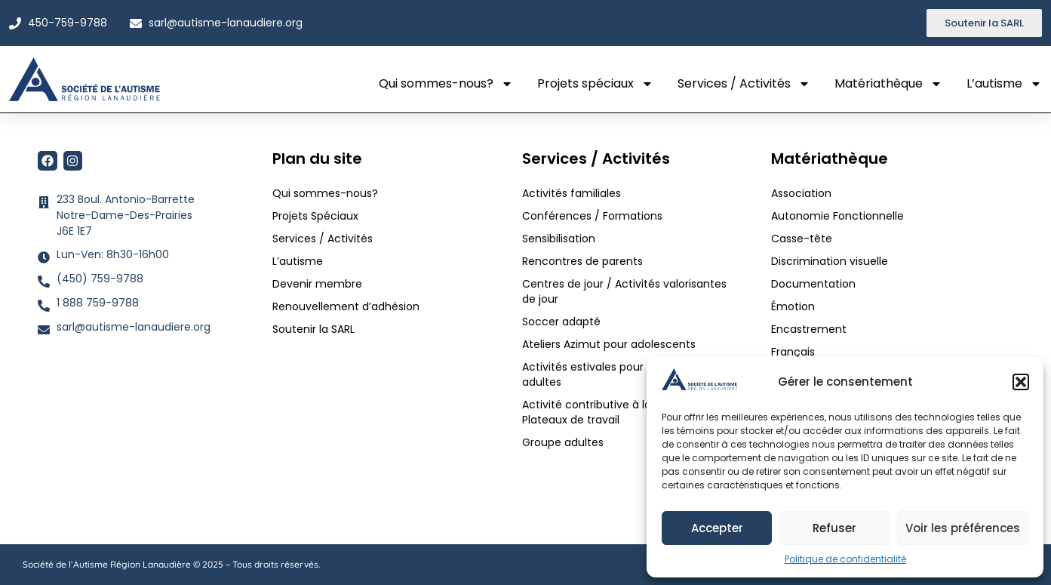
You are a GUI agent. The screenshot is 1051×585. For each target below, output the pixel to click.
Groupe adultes (563, 442)
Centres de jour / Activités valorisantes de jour (624, 291)
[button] (1020, 381)
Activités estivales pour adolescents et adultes (624, 374)
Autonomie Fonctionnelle (837, 215)
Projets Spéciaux (315, 215)
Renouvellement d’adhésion (345, 306)
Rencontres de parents (582, 261)
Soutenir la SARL (313, 329)
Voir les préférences (962, 528)
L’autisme (1004, 83)
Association (801, 193)
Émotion (793, 306)
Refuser (834, 528)
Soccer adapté (563, 321)
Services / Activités (744, 83)
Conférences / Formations (592, 215)
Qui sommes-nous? (446, 83)
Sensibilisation (558, 238)
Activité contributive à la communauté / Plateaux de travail (629, 412)
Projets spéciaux (595, 83)
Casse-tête (801, 238)
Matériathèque (888, 83)
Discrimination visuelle (829, 261)
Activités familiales (573, 193)
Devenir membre (317, 283)
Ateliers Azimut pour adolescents (610, 344)
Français (793, 351)
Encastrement (809, 329)
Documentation (813, 283)
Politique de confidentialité (845, 559)
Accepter (717, 528)
